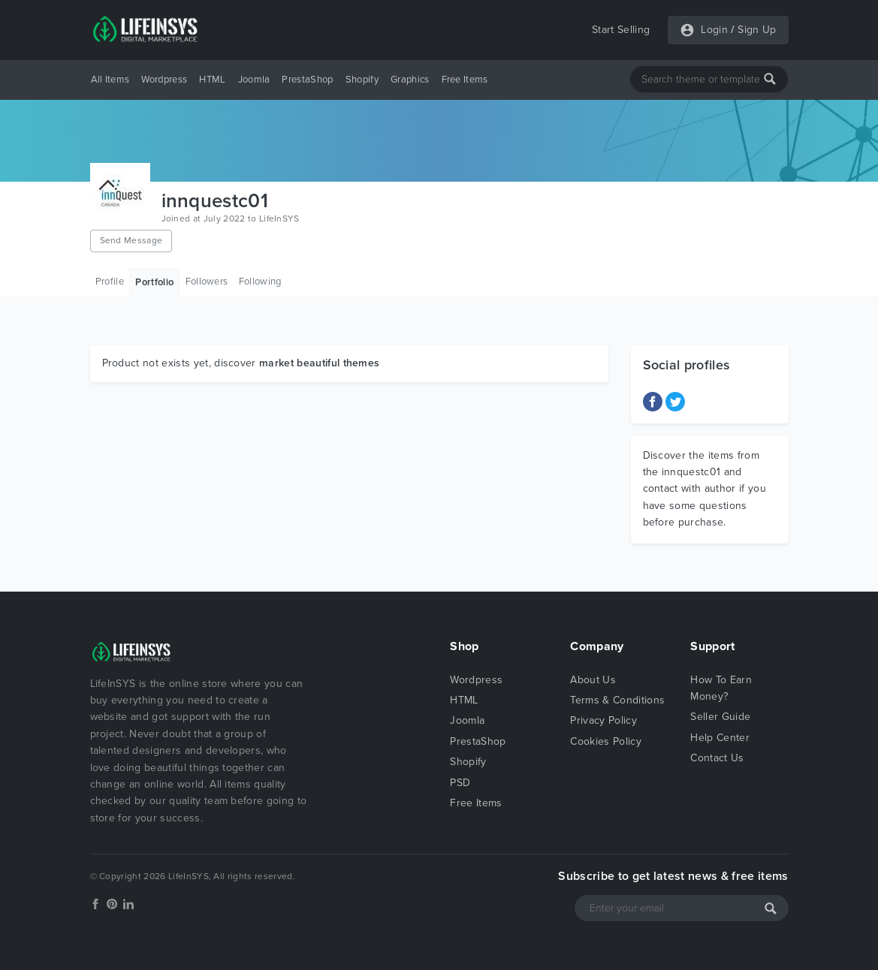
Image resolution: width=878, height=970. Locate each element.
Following (260, 282)
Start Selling (621, 29)
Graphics (410, 80)
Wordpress (164, 80)
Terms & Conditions (617, 700)
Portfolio (154, 282)
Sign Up (757, 29)
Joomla (254, 80)
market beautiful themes (319, 363)
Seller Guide (720, 716)
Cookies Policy (605, 741)
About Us (593, 679)
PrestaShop (307, 80)
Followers (207, 282)
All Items (110, 80)
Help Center (720, 737)
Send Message (131, 240)
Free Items (465, 80)
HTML (212, 80)
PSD (460, 782)
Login (714, 29)
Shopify (362, 80)
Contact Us (717, 758)
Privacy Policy (603, 720)
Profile (109, 282)
